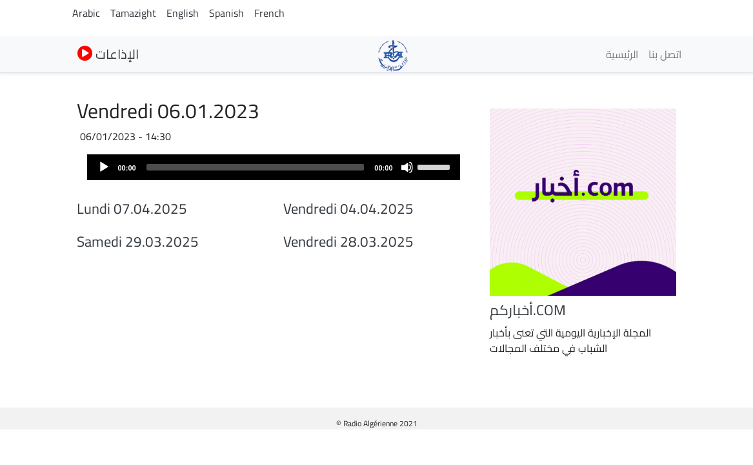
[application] (273, 167)
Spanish (226, 13)
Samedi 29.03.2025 (138, 241)
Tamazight (133, 13)
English (182, 13)
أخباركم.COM (528, 310)
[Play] (103, 167)
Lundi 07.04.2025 (132, 208)
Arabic (86, 13)
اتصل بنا (664, 54)
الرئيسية (622, 54)
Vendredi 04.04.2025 (348, 208)
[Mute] (407, 167)
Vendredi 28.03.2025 (348, 241)
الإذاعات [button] (108, 54)
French (269, 13)
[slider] (255, 167)
